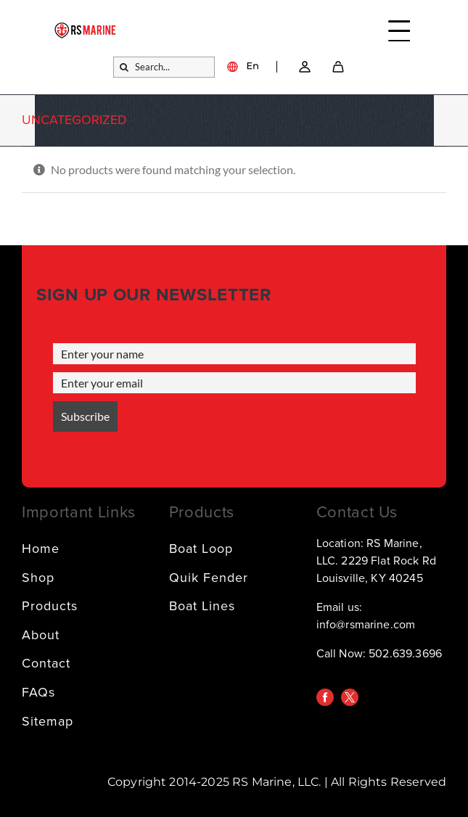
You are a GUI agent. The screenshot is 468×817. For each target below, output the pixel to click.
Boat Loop (201, 549)
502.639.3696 (405, 653)
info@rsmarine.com (366, 624)
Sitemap (47, 721)
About (40, 635)
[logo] (85, 28)
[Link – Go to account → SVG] (305, 66)
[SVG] (338, 66)
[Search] (123, 67)
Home (40, 549)
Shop (38, 578)
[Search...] (164, 67)
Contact (46, 663)
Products (50, 606)
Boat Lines (202, 606)
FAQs (38, 692)
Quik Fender (208, 578)
